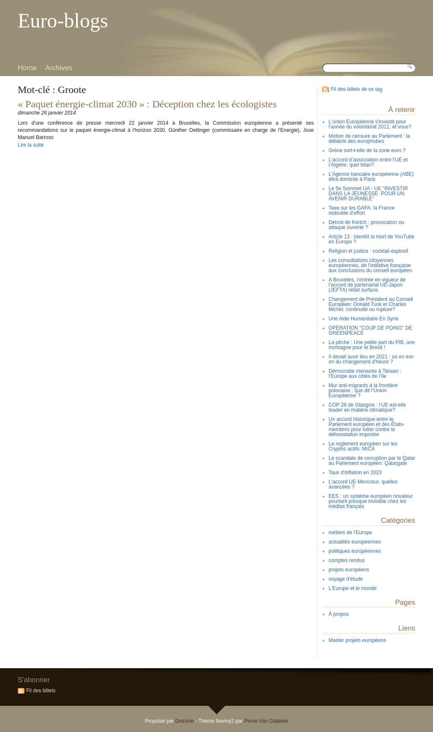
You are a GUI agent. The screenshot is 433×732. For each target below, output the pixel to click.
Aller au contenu (32, 6)
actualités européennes (355, 542)
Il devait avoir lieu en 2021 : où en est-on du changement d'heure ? (371, 359)
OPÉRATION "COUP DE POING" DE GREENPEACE (370, 330)
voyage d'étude (346, 579)
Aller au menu (62, 6)
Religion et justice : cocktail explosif (368, 251)
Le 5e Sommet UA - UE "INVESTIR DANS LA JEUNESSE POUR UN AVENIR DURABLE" (368, 194)
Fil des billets (40, 691)
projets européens (349, 570)
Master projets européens (357, 640)
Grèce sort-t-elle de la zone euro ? (367, 150)
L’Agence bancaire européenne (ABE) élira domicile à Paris (371, 176)
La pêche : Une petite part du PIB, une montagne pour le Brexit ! (372, 344)
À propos (339, 614)
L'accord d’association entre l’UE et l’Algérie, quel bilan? (368, 162)
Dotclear (184, 721)
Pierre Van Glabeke (266, 721)
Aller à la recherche (95, 6)
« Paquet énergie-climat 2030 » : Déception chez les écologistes (147, 103)
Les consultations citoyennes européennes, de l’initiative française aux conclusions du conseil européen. (371, 265)
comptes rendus (346, 560)
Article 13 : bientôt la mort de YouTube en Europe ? (371, 239)
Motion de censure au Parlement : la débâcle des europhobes (369, 138)
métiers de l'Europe (350, 532)
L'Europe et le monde (353, 588)
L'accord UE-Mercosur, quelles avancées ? (363, 484)
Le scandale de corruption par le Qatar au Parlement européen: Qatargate (372, 460)
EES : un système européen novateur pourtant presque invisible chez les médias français (371, 501)
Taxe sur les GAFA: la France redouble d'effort (362, 210)
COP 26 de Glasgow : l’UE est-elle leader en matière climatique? (367, 407)
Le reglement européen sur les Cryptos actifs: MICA (363, 446)
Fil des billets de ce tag (356, 89)
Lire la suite (31, 145)
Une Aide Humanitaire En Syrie (363, 319)
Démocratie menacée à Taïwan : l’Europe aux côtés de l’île (365, 373)
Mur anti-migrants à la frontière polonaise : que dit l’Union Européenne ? (363, 390)
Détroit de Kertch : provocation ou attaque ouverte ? (366, 224)
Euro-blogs (63, 20)
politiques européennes (355, 551)
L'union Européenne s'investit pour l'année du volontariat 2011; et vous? (370, 124)
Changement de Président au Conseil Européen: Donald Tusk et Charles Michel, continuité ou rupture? (371, 304)
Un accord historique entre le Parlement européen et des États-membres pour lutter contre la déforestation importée (366, 426)
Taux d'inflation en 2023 (355, 472)
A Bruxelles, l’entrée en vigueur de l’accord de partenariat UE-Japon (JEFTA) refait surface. (367, 285)
